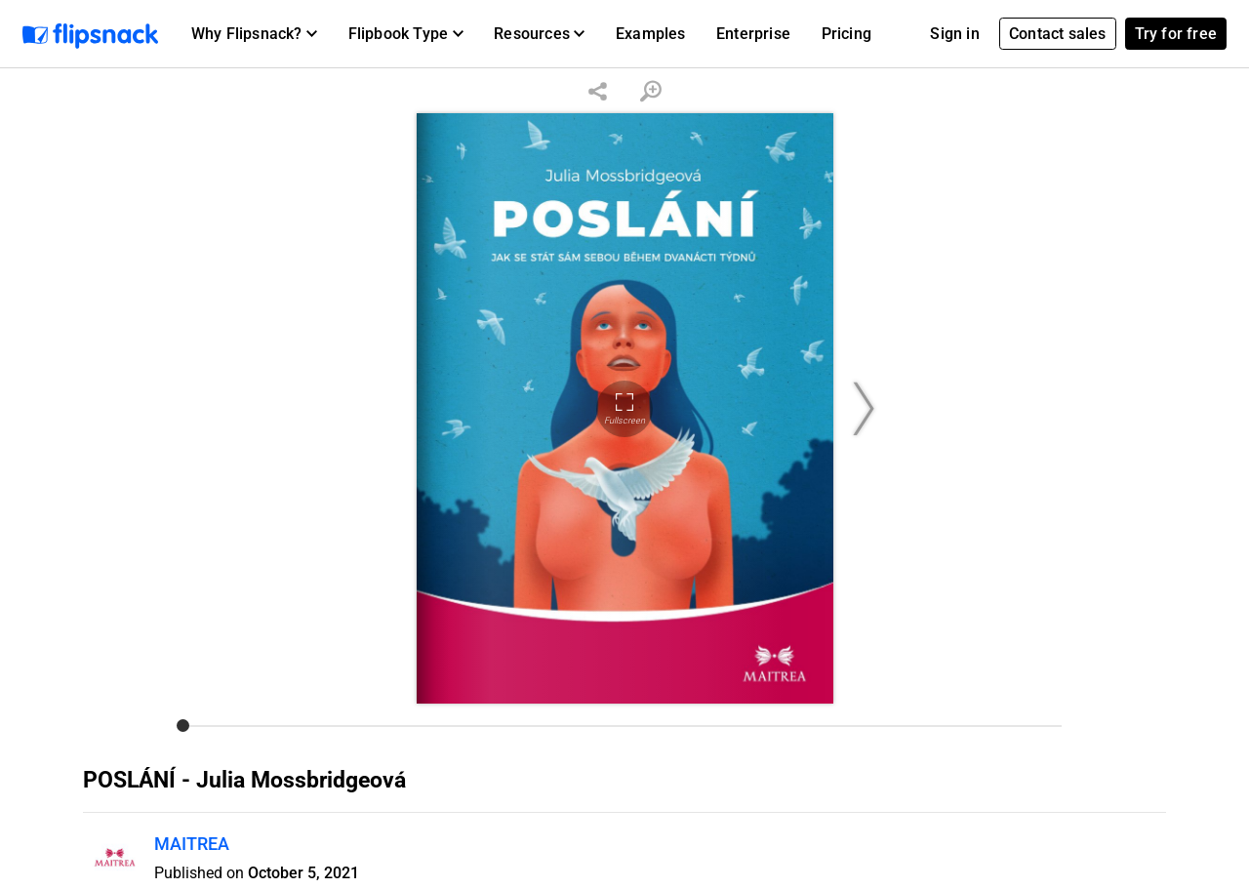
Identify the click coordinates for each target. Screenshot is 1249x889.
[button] (254, 34)
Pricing (846, 33)
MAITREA (191, 843)
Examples (651, 33)
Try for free (1176, 33)
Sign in (954, 33)
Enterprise (753, 33)
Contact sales (1058, 33)
